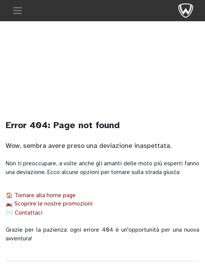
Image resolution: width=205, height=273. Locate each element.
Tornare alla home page (45, 195)
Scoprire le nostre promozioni (53, 203)
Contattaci (28, 212)
